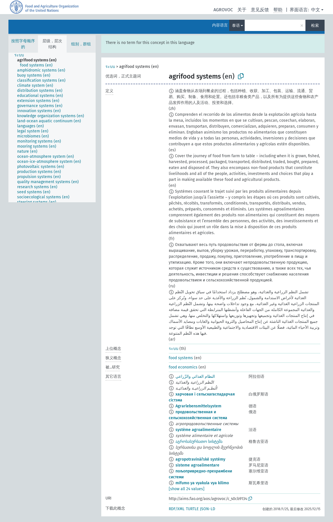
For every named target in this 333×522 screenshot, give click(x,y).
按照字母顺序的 (23, 44)
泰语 (236, 25)
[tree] (52, 127)
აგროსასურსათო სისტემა (199, 441)
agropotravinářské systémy (200, 459)
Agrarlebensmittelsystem (198, 406)
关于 (241, 9)
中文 (315, 9)
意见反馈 (260, 9)
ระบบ (110, 66)
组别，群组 (81, 44)
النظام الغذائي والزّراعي (195, 376)
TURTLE (192, 509)
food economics (183, 367)
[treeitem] (21, 55)
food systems (181, 358)
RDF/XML (176, 509)
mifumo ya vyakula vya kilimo (202, 483)
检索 (315, 25)
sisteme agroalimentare (197, 465)
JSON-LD (207, 509)
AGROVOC (223, 9)
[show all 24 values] (186, 489)
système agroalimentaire (198, 429)
